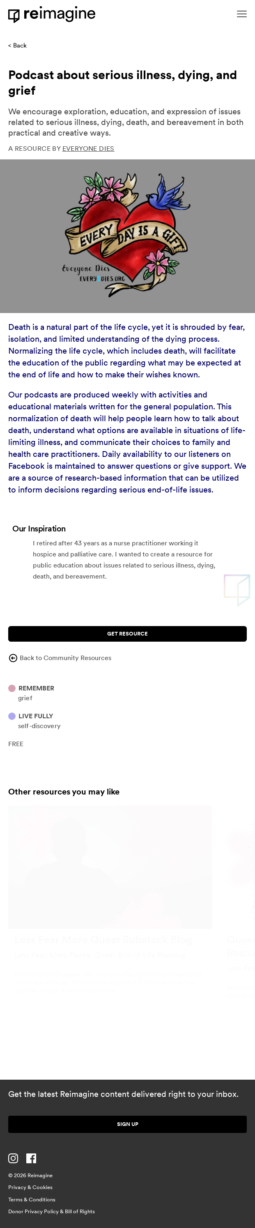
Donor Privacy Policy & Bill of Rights (51, 1211)
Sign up (127, 1124)
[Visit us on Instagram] (13, 1158)
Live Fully (35, 716)
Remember (36, 688)
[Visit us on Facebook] (31, 1158)
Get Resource (127, 634)
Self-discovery (39, 726)
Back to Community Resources (59, 658)
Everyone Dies (88, 148)
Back (20, 45)
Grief (25, 698)
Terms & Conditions (31, 1199)
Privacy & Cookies (30, 1187)
